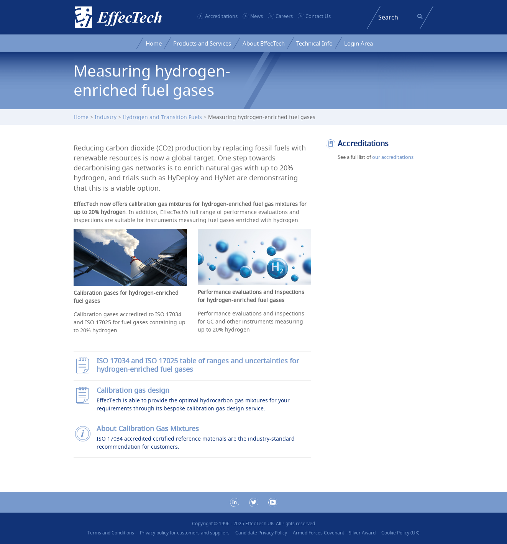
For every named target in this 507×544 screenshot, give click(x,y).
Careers (284, 16)
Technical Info (314, 43)
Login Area (358, 43)
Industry (105, 117)
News (256, 16)
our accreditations (392, 157)
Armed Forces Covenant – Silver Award (334, 532)
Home (154, 43)
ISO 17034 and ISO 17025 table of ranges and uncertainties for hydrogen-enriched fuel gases (198, 365)
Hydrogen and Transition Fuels (162, 117)
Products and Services (202, 43)
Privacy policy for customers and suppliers (185, 532)
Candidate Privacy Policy (261, 532)
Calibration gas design (133, 390)
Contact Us (318, 16)
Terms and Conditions (110, 532)
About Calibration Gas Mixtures (148, 428)
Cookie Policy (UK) (400, 532)
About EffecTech (264, 43)
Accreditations (221, 16)
